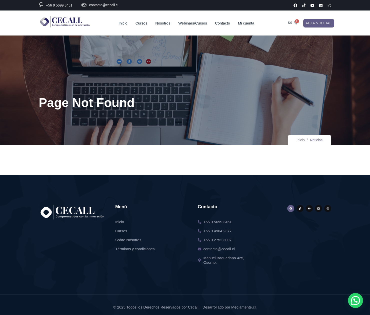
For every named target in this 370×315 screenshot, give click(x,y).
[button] (355, 300)
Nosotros (162, 23)
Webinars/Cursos (192, 23)
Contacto (222, 23)
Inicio (123, 23)
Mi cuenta (246, 23)
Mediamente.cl (243, 307)
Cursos (142, 23)
